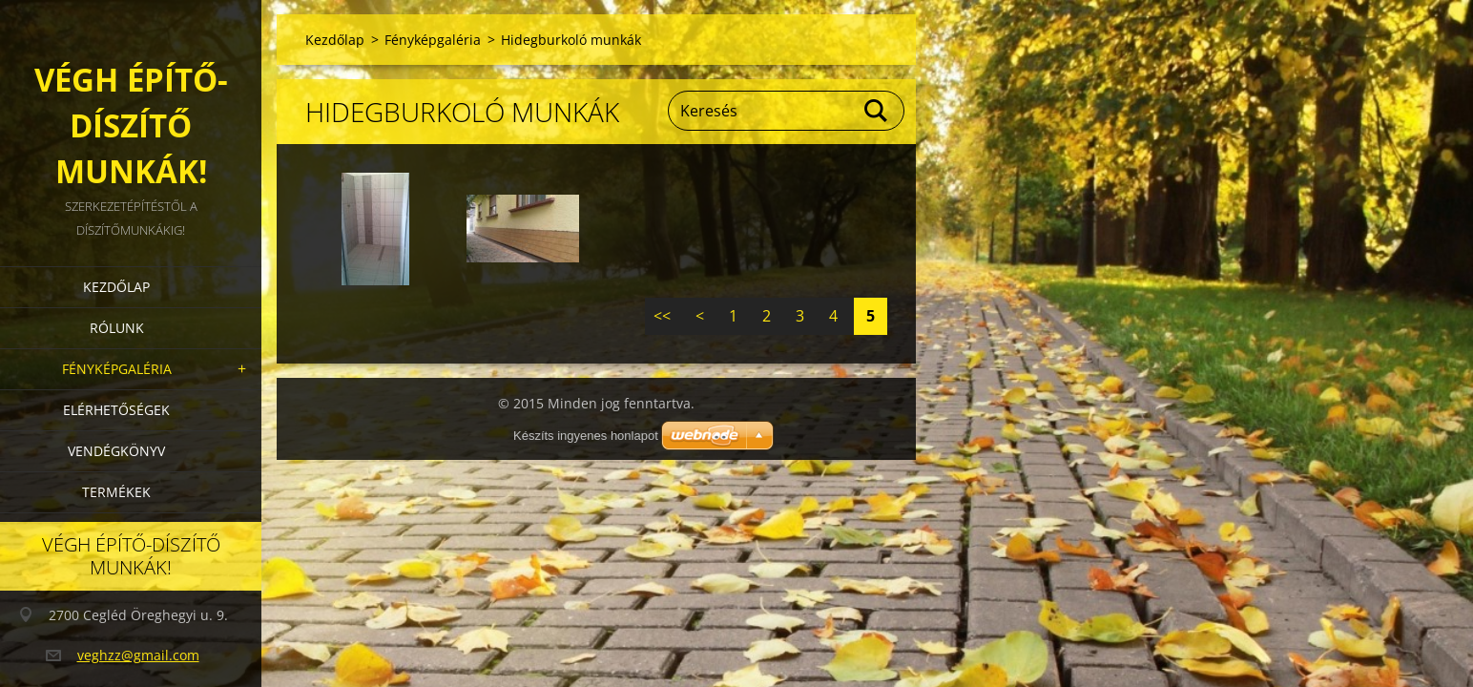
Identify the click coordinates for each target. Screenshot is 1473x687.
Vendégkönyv (116, 451)
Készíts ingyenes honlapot (585, 435)
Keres (876, 110)
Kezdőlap (116, 287)
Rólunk (117, 328)
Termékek (116, 492)
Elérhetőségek (116, 410)
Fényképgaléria (117, 369)
